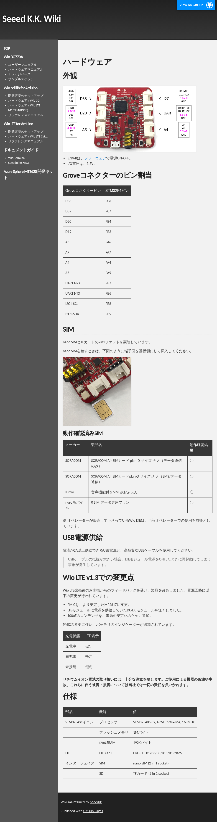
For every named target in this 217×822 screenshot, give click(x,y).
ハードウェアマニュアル (25, 69)
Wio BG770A (13, 56)
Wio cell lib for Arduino (20, 87)
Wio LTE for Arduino (18, 123)
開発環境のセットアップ (25, 96)
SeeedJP (96, 802)
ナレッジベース (19, 74)
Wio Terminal (16, 158)
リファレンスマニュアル (25, 115)
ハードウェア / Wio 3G (24, 101)
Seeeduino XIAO (18, 163)
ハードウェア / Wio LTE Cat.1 (28, 136)
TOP (7, 48)
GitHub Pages (93, 811)
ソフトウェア (95, 158)
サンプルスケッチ (21, 79)
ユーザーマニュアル (22, 65)
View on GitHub (191, 5)
